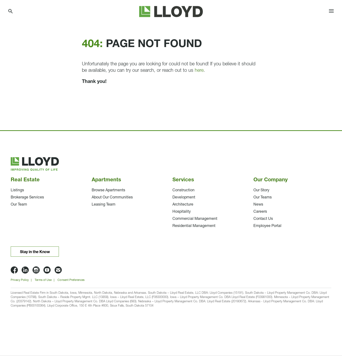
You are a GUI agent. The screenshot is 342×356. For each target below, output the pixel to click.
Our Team (19, 205)
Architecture (182, 205)
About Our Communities (112, 198)
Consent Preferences (71, 280)
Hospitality (181, 212)
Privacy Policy (20, 280)
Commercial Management (194, 219)
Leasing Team (103, 205)
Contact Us (263, 219)
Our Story (261, 191)
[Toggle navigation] (331, 12)
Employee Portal (267, 226)
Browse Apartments (108, 191)
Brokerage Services (27, 198)
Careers (260, 212)
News (258, 205)
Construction (183, 191)
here (199, 71)
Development (183, 198)
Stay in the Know (35, 252)
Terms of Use (43, 280)
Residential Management (193, 226)
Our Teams (262, 198)
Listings (17, 191)
